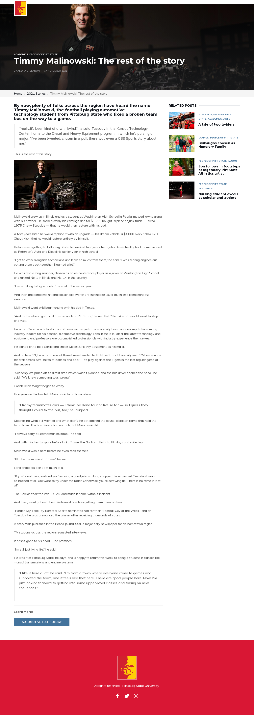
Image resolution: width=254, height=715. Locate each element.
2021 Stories (36, 93)
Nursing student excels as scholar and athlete (218, 196)
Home (18, 93)
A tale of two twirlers (217, 124)
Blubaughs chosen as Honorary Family (216, 145)
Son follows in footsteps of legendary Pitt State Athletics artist (219, 169)
